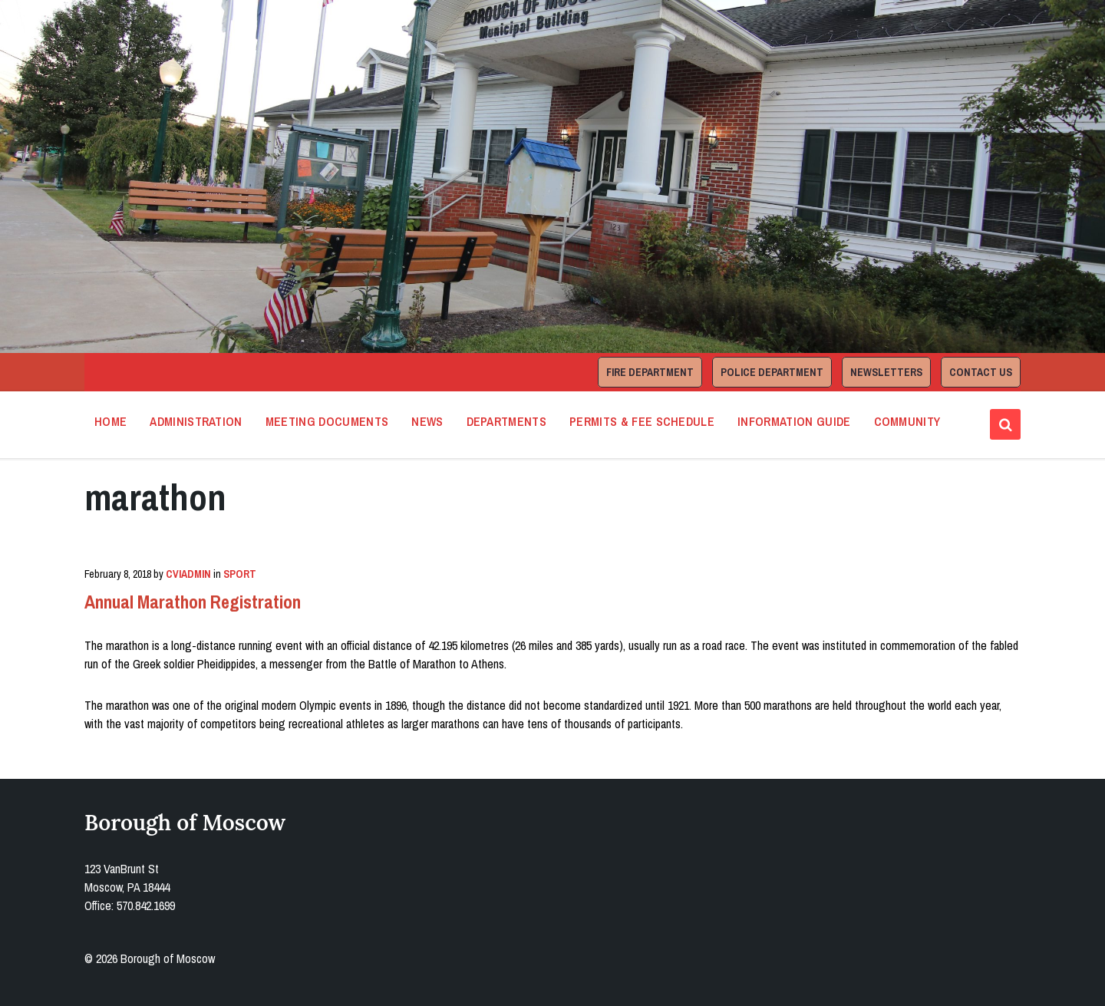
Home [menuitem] (110, 421)
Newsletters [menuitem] (886, 372)
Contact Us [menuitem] (980, 372)
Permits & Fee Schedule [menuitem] (641, 421)
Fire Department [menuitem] (650, 372)
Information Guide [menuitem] (793, 421)
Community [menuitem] (907, 421)
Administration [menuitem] (196, 421)
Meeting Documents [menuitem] (327, 421)
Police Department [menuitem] (772, 372)
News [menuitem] (427, 421)
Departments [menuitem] (507, 421)
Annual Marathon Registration (192, 601)
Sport (239, 574)
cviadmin (188, 574)
